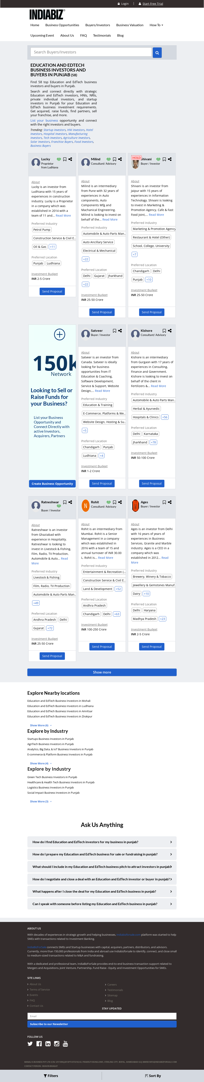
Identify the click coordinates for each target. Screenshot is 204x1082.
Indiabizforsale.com (129, 934)
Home (34, 25)
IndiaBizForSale (36, 947)
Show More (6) (41, 725)
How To (156, 25)
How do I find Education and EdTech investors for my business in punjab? (85, 842)
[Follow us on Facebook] (40, 1043)
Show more (102, 672)
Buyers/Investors (97, 25)
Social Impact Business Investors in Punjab (53, 793)
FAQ (83, 35)
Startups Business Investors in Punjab (50, 739)
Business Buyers (40, 146)
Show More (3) (41, 801)
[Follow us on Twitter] (31, 1043)
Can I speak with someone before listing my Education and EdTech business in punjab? (95, 904)
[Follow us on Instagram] (58, 1043)
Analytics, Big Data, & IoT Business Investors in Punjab (60, 749)
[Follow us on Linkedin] (49, 1043)
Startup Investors (55, 130)
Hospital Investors (55, 134)
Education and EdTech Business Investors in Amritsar (59, 711)
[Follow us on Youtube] (67, 1043)
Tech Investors (53, 138)
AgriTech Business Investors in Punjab (50, 744)
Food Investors (83, 142)
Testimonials (102, 35)
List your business (45, 120)
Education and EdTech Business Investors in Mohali (58, 701)
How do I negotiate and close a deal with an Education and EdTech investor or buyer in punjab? (101, 879)
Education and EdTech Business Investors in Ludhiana (60, 706)
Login (123, 4)
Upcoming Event (42, 35)
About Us (67, 35)
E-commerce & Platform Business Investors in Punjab (59, 754)
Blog (120, 35)
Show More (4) (41, 763)
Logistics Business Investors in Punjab (50, 787)
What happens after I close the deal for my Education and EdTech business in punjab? (94, 891)
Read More (63, 215)
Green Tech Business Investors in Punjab (52, 777)
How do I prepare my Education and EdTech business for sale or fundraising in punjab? (95, 854)
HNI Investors (76, 130)
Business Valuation (129, 25)
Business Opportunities (62, 25)
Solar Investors (40, 142)
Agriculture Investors (76, 138)
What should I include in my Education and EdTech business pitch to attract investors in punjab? (102, 867)
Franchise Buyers (62, 142)
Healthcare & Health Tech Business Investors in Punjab (61, 782)
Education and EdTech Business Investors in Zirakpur (59, 716)
